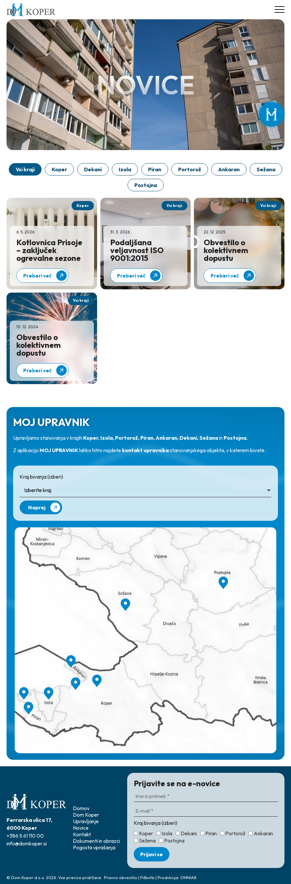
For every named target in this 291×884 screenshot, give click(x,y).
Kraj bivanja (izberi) (41, 476)
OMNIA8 (188, 877)
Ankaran (229, 169)
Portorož (189, 169)
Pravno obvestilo (120, 877)
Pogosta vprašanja (94, 847)
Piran (154, 169)
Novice (81, 827)
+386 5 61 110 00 (25, 835)
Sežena (145, 841)
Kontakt (82, 834)
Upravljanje (86, 821)
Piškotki (147, 877)
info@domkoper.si (27, 843)
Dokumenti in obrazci (96, 841)
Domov (81, 808)
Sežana (266, 169)
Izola (125, 169)
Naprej (44, 507)
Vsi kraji (25, 169)
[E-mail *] (206, 811)
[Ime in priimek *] (206, 796)
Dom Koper (86, 814)
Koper (59, 169)
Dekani (93, 169)
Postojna (145, 185)
